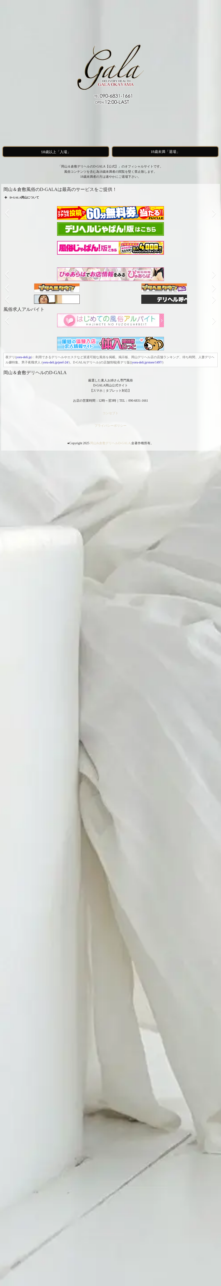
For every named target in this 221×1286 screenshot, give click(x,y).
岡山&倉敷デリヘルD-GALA (110, 443)
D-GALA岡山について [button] (21, 197)
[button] (7, 213)
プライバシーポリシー (110, 425)
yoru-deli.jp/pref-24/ (55, 362)
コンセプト (110, 413)
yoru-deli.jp (23, 357)
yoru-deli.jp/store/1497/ (147, 362)
